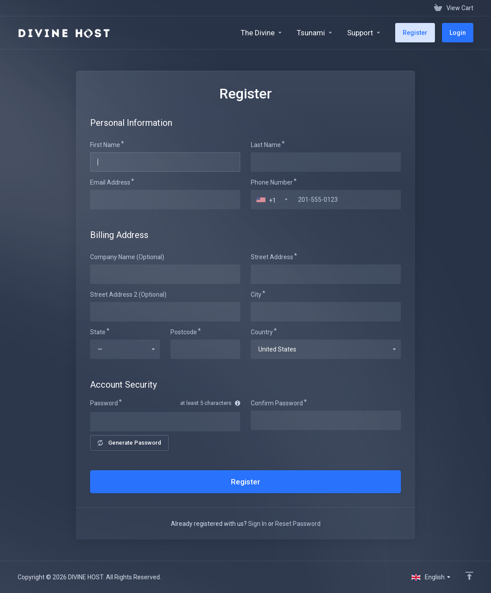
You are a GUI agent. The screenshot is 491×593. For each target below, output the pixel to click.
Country (262, 332)
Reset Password (298, 523)
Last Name (266, 144)
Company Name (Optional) (127, 257)
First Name (105, 144)
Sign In (257, 523)
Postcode (183, 332)
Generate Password (129, 442)
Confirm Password (277, 403)
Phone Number (272, 182)
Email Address (110, 182)
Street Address (272, 257)
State (98, 332)
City (256, 294)
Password (104, 403)
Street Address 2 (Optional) (128, 294)
